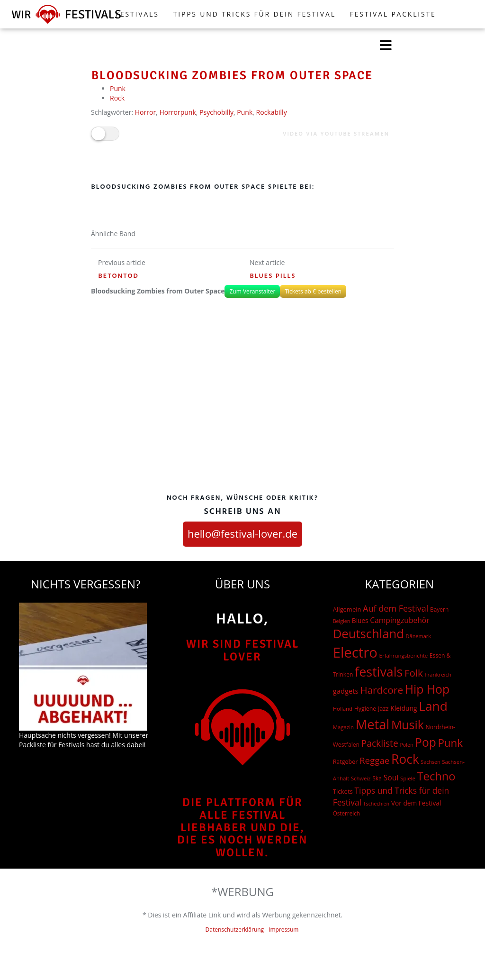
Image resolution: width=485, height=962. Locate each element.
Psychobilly (216, 112)
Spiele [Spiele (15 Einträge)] (407, 778)
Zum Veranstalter (252, 291)
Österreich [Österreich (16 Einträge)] (346, 813)
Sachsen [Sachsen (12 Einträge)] (430, 762)
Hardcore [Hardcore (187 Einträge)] (381, 689)
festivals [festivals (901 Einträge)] (379, 671)
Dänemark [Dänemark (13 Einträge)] (418, 636)
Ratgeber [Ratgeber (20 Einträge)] (345, 762)
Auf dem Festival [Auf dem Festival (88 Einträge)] (395, 608)
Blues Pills (273, 276)
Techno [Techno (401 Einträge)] (436, 776)
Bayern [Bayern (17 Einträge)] (439, 609)
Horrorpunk (177, 112)
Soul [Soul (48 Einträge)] (391, 777)
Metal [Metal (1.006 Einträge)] (372, 724)
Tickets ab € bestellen (313, 291)
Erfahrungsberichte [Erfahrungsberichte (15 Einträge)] (403, 655)
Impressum (283, 929)
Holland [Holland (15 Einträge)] (342, 708)
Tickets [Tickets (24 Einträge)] (343, 791)
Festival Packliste (393, 13)
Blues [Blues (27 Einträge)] (360, 620)
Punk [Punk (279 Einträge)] (450, 742)
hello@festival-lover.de (242, 533)
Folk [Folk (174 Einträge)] (413, 672)
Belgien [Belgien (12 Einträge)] (341, 621)
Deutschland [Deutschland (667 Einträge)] (368, 633)
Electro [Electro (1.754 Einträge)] (355, 652)
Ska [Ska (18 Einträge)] (377, 778)
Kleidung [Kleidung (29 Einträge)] (403, 708)
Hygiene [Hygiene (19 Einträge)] (365, 709)
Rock (117, 97)
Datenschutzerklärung (235, 929)
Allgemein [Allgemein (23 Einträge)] (347, 609)
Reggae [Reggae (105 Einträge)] (374, 760)
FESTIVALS (137, 13)
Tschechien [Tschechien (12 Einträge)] (376, 803)
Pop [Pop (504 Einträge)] (425, 742)
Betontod (119, 276)
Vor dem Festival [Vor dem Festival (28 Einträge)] (416, 802)
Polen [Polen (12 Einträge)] (406, 745)
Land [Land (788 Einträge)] (433, 706)
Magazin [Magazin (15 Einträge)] (343, 727)
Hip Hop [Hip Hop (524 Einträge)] (427, 689)
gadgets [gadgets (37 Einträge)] (346, 691)
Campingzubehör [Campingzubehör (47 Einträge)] (399, 620)
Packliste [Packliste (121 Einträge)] (379, 743)
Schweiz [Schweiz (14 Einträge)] (361, 778)
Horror (145, 112)
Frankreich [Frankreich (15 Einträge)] (438, 674)
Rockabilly (271, 112)
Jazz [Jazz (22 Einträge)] (383, 708)
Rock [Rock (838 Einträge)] (405, 759)
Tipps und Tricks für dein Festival (254, 13)
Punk (118, 88)
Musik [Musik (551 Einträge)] (407, 724)
